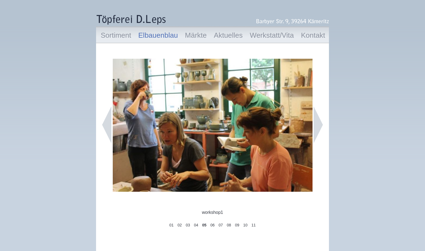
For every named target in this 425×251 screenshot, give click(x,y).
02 (180, 225)
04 (196, 225)
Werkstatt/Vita (272, 35)
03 (188, 225)
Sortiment (116, 35)
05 (204, 225)
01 (171, 225)
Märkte (196, 35)
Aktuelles (228, 35)
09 (237, 225)
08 (229, 225)
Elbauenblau (158, 35)
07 (221, 225)
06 (212, 225)
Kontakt (313, 35)
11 (253, 225)
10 (245, 225)
